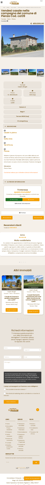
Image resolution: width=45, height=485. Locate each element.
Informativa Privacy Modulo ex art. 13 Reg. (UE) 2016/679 (21, 375)
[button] (22, 126)
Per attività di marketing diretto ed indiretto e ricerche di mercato (22, 394)
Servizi (20, 419)
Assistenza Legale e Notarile (21, 436)
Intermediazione (23, 432)
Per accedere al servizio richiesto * (15, 389)
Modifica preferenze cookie (9, 446)
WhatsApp (14, 199)
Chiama (31, 199)
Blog (31, 419)
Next (41, 73)
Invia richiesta (11, 401)
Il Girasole (9, 432)
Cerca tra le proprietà (32, 478)
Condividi (4, 21)
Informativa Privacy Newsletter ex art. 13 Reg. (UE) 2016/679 (22, 377)
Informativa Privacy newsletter (9, 427)
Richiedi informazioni (22, 203)
